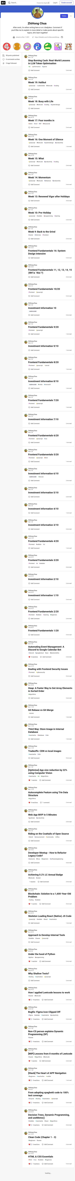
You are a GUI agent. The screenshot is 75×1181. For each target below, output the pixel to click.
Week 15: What (36, 158)
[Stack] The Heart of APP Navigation (47, 1073)
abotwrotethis (54, 653)
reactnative (32, 735)
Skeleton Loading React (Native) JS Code (49, 916)
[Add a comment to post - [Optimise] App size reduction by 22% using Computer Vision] (32, 780)
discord (31, 653)
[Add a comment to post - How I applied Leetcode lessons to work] (34, 1000)
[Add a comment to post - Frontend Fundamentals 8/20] (34, 369)
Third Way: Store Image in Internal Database (46, 730)
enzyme (31, 1099)
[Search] (9, 3)
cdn (47, 735)
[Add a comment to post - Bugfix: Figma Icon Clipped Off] (34, 1019)
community (50, 837)
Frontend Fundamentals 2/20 (43, 611)
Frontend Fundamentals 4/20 (43, 541)
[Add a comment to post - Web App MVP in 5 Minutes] (34, 821)
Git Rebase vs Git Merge (41, 710)
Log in (55, 3)
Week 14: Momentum (39, 177)
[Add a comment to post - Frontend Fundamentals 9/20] (34, 334)
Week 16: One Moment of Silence (45, 139)
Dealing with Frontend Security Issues (48, 669)
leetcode (49, 86)
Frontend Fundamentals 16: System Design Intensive (47, 252)
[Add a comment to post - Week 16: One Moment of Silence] (34, 146)
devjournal (46, 124)
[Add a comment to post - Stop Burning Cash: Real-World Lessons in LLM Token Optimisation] (34, 70)
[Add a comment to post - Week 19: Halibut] (34, 89)
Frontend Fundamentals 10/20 (44, 289)
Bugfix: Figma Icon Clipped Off (44, 1012)
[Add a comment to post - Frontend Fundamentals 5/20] (34, 461)
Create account (66, 3)
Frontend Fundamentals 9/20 (43, 327)
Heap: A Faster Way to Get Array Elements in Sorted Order (50, 689)
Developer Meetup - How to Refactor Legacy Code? (47, 854)
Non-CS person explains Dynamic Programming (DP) (45, 1033)
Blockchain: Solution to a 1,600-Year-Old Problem (49, 895)
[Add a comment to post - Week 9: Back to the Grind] (34, 238)
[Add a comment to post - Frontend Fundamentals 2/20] (34, 618)
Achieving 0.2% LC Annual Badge (45, 874)
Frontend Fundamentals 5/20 (43, 454)
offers (57, 837)
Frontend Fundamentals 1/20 (43, 630)
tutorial (46, 366)
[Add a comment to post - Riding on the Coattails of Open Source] (34, 840)
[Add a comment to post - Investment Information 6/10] (34, 480)
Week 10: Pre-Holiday (39, 212)
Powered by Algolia (43, 3)
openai (44, 67)
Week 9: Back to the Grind (41, 231)
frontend (45, 235)
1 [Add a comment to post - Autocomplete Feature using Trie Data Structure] (44, 802)
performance (36, 67)
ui (44, 544)
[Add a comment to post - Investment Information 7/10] (34, 423)
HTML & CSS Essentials (40, 1156)
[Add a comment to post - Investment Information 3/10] (34, 529)
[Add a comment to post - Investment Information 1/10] (34, 599)
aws (46, 653)
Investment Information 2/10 (43, 579)
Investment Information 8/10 (43, 381)
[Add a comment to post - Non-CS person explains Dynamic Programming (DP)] (34, 1041)
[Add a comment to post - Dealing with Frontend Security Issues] (34, 676)
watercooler (33, 311)
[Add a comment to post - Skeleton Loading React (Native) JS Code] (34, 923)
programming (48, 216)
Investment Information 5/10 (43, 492)
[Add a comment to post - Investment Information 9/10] (34, 350)
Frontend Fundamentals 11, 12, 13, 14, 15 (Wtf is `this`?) (50, 271)
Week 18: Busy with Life (40, 101)
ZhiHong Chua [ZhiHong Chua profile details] (32, 55)
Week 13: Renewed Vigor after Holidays (49, 196)
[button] (6, 46)
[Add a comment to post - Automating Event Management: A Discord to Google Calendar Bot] (33, 657)
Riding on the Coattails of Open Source (48, 833)
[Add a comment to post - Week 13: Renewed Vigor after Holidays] (34, 200)
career (31, 235)
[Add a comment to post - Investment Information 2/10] (34, 583)
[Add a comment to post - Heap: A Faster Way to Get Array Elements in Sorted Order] (34, 698)
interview (38, 235)
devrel (31, 837)
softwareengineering (56, 859)
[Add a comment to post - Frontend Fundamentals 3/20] (34, 567)
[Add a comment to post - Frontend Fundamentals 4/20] (34, 548)
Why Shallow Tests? (38, 973)
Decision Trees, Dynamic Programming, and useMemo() (49, 1116)
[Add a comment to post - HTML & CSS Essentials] (34, 1164)
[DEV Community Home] (3, 3)
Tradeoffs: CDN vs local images (44, 751)
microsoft (47, 385)
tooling (31, 900)
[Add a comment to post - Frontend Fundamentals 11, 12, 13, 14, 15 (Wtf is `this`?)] (34, 277)
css (45, 439)
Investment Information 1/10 (43, 595)
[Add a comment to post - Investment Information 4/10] (34, 513)
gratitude (32, 818)
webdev (39, 216)
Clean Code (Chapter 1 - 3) (42, 1137)
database (41, 735)
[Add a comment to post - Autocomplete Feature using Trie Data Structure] (33, 802)
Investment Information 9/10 (43, 346)
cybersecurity (40, 672)
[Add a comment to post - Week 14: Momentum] (34, 184)
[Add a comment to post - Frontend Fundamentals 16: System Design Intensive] (34, 257)
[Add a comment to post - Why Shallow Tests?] (34, 980)
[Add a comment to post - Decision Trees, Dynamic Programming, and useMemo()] (34, 1125)
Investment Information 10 (42, 308)
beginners (53, 615)
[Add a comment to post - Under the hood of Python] (32, 961)
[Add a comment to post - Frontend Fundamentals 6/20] (34, 442)
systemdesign (55, 105)
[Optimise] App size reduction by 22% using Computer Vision (47, 771)
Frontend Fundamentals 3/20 (43, 560)
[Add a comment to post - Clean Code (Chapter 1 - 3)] (34, 1144)
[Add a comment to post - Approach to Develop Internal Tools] (34, 942)
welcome (32, 859)
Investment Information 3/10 (43, 525)
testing (31, 977)
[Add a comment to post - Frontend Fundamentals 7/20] (34, 407)
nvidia (40, 385)
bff (40, 124)
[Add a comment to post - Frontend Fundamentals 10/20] (34, 296)
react (46, 919)
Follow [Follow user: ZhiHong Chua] (64, 16)
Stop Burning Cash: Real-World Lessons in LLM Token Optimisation (49, 62)
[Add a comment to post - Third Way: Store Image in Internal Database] (34, 739)
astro (31, 124)
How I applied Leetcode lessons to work (49, 992)
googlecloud (39, 653)
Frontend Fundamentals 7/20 (43, 400)
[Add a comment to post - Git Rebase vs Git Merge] (34, 717)
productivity (59, 143)
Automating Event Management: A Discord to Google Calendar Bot (46, 648)
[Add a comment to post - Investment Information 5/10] (34, 496)
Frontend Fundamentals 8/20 (43, 362)
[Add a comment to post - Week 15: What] (34, 165)
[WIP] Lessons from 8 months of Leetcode (50, 1053)
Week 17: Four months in (41, 120)
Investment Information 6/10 (43, 473)
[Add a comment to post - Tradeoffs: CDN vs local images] (34, 758)
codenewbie (41, 86)
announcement (39, 837)
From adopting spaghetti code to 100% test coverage (48, 1094)
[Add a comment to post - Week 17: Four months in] (34, 127)
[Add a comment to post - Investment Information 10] (34, 315)
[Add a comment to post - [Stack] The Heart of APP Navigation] (34, 1080)
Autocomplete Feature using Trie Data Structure (48, 794)
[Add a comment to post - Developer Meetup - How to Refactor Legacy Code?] (34, 862)
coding (56, 86)
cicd (35, 124)
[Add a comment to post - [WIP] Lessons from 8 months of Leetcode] (32, 1061)
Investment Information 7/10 (43, 419)
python (31, 957)
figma (31, 1015)
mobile (48, 1076)
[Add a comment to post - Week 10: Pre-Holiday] (34, 219)
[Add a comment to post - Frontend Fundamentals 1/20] (34, 634)
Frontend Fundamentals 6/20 (43, 435)
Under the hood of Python (41, 954)
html (46, 458)
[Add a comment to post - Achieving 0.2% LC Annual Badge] (32, 881)
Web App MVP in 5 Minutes (42, 814)
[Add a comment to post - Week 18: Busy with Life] (34, 108)
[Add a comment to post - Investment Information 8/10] (34, 388)
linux (38, 859)
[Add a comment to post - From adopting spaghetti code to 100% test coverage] (34, 1102)
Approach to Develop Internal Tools (46, 935)
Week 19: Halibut (37, 82)
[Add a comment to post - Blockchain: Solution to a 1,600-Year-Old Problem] (32, 904)
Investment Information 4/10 (43, 508)
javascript (32, 86)
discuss (41, 477)
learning (57, 216)
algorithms (32, 694)
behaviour (47, 181)
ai (29, 67)
